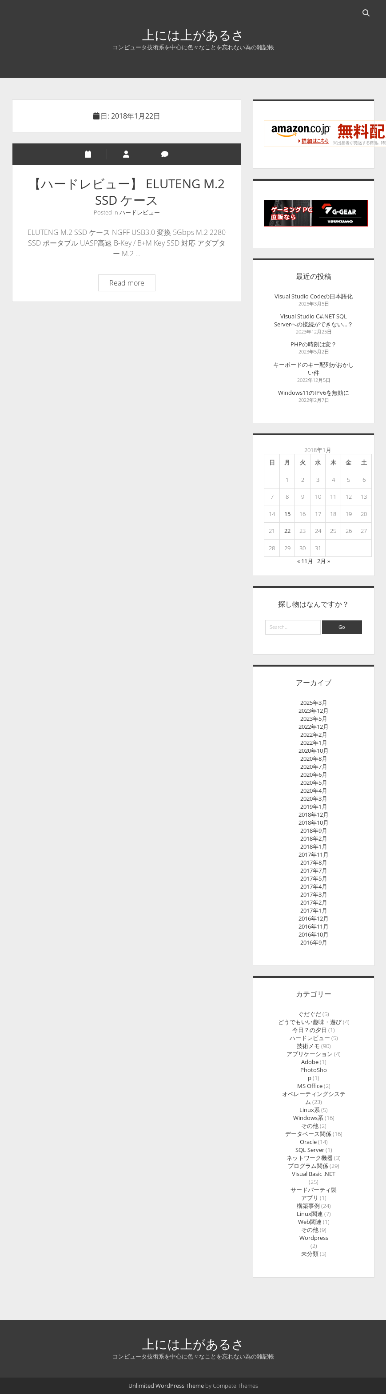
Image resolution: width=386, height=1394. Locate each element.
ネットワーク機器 (310, 1158)
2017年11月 (313, 854)
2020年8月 (313, 759)
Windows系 (308, 1118)
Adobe (309, 1062)
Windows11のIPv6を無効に (313, 393)
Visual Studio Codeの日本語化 (314, 296)
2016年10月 (313, 934)
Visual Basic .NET (313, 1174)
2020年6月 (313, 774)
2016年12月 (313, 918)
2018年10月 (313, 822)
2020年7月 (313, 766)
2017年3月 (313, 894)
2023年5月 (313, 719)
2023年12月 (313, 711)
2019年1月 (313, 806)
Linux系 (309, 1110)
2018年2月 (313, 838)
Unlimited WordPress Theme (166, 1386)
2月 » (323, 561)
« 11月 (305, 561)
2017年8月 (313, 862)
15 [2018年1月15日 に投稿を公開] (287, 514)
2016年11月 (313, 926)
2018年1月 (313, 846)
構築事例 (308, 1206)
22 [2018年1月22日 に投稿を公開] (287, 531)
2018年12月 (313, 814)
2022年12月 (313, 727)
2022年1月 (313, 743)
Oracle (308, 1142)
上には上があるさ (193, 34)
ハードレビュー (139, 212)
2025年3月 (313, 703)
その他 (309, 1126)
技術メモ (308, 1046)
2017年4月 (313, 886)
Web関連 (310, 1222)
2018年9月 (313, 830)
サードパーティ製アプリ (313, 1194)
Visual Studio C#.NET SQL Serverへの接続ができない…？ (313, 320)
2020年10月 (313, 751)
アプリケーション (310, 1054)
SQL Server (309, 1150)
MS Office (309, 1086)
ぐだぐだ (309, 1014)
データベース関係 (308, 1134)
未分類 (309, 1254)
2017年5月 (313, 878)
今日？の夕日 (309, 1030)
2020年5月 (313, 782)
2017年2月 (313, 902)
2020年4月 (313, 790)
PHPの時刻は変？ (313, 344)
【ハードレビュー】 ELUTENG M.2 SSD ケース (126, 191)
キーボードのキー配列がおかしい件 (313, 369)
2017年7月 (313, 870)
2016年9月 (313, 942)
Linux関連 (310, 1214)
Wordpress (313, 1238)
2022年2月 (313, 735)
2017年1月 (313, 910)
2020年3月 (313, 798)
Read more (132, 284)
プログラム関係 (308, 1166)
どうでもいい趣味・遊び (310, 1022)
